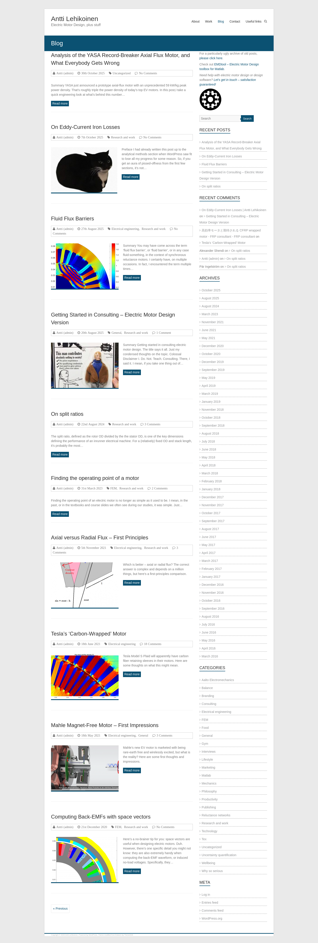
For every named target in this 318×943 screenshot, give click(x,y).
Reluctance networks (216, 815)
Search (247, 118)
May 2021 (208, 338)
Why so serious (212, 871)
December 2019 (213, 362)
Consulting (209, 704)
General (116, 332)
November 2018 (213, 409)
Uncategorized (122, 73)
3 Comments (153, 424)
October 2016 (211, 600)
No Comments (148, 73)
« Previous (60, 908)
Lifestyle (207, 759)
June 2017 (209, 537)
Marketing (208, 767)
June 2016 (209, 632)
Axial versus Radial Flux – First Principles (99, 537)
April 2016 (209, 648)
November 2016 (213, 592)
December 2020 (213, 346)
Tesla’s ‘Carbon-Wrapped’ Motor (88, 634)
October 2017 (211, 513)
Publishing (209, 807)
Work (208, 21)
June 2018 (209, 449)
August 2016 (210, 616)
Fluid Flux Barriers (72, 218)
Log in (206, 894)
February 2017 (212, 569)
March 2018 (210, 473)
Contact (234, 21)
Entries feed (210, 902)
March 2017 (210, 561)
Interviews (209, 751)
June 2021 (209, 330)
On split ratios (67, 414)
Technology (209, 831)
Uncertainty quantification (219, 855)
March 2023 (210, 314)
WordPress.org (212, 918)
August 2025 (210, 298)
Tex (204, 839)
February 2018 (212, 481)
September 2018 (213, 425)
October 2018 (211, 417)
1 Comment (163, 332)
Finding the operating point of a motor (95, 478)
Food (205, 727)
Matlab (206, 775)
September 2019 (213, 370)
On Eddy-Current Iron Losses (85, 127)
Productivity (210, 799)
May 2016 (208, 640)
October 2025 (211, 290)
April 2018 (209, 465)
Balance (207, 688)
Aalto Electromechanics (218, 680)
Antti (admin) (64, 73)
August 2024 (210, 306)
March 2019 (210, 393)
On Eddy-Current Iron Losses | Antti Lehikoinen (234, 210)
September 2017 (213, 521)
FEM (113, 488)
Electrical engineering (125, 228)
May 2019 (208, 378)
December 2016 (213, 584)
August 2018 (210, 433)
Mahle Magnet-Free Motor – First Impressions (105, 725)
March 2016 (210, 656)
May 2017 (208, 545)
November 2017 (213, 505)
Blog (221, 21)
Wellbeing (208, 863)
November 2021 (213, 322)
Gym (205, 743)
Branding (208, 696)
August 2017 (210, 529)
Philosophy (209, 791)
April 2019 (209, 386)
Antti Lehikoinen (74, 18)
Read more (60, 103)
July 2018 (208, 441)
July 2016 (208, 624)
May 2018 (208, 457)
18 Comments (152, 643)
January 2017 (211, 576)
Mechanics (209, 783)
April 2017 (209, 553)
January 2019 (211, 401)
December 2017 (213, 497)
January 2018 (211, 489)
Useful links (253, 21)
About (195, 21)
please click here (210, 58)
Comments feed (212, 910)
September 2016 (213, 608)
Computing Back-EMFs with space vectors (101, 817)
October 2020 (211, 354)
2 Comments (160, 488)
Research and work (123, 137)
